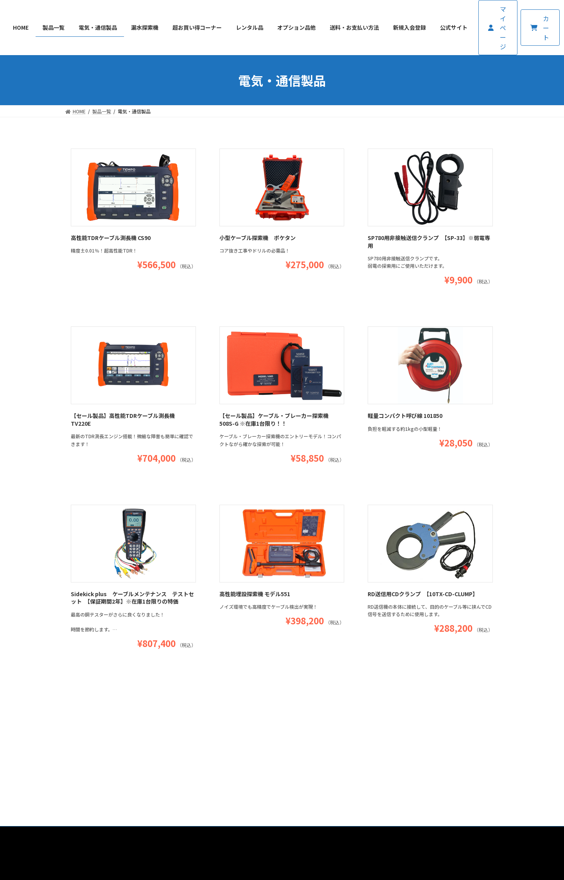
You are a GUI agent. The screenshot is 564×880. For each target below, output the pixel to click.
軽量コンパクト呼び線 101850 (405, 415)
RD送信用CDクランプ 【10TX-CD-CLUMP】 (423, 594)
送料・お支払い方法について (208, 742)
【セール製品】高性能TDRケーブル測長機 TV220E (123, 419)
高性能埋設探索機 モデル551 (254, 594)
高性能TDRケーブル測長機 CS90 (111, 238)
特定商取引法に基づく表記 (289, 742)
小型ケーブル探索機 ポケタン (257, 238)
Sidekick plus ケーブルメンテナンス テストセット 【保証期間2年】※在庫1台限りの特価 (132, 598)
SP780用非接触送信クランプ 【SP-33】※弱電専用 (429, 241)
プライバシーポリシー (362, 742)
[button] (497, 27)
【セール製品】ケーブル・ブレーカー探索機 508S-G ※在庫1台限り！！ (274, 419)
